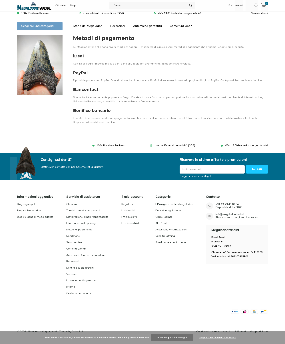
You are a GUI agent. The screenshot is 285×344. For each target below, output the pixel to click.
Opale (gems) (163, 219)
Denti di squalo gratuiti (80, 270)
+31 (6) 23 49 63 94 (227, 206)
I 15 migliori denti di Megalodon (174, 206)
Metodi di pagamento (79, 232)
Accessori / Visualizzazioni (171, 232)
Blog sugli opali (26, 206)
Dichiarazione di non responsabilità (87, 219)
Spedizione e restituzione (170, 245)
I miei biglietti (129, 219)
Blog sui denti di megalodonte (35, 219)
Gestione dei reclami (78, 295)
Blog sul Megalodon (29, 213)
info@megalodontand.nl (230, 217)
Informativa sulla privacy (81, 226)
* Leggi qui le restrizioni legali (195, 179)
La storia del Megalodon (81, 283)
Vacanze (71, 276)
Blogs (73, 5)
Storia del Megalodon (87, 28)
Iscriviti (257, 172)
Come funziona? (181, 28)
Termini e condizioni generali (83, 213)
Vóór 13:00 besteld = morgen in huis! (179, 15)
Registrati (127, 206)
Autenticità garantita (147, 28)
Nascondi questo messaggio (172, 337)
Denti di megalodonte (168, 213)
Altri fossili (161, 226)
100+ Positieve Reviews (35, 15)
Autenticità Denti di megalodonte (86, 257)
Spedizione (73, 238)
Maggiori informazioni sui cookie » (217, 337)
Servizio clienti (259, 15)
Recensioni (117, 28)
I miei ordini (128, 213)
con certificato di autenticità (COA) (103, 15)
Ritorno (70, 289)
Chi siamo (60, 5)
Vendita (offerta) (165, 238)
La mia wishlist (130, 226)
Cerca (190, 5)
